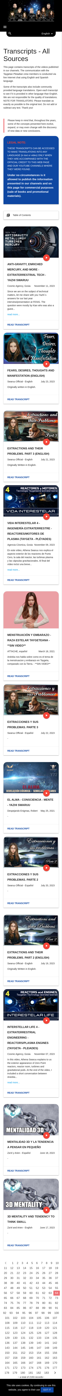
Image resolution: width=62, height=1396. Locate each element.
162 (47, 1357)
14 (24, 1268)
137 (15, 1342)
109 (15, 1323)
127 (47, 1332)
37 (56, 1278)
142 (55, 1342)
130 (15, 1337)
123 (15, 1332)
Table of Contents (18, 215)
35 (43, 1278)
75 (11, 1303)
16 (37, 1268)
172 (15, 1367)
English (48, 34)
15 (31, 1268)
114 (55, 1323)
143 (7, 1347)
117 (23, 1328)
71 (43, 1298)
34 (37, 1278)
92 (4, 1313)
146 (31, 1347)
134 (47, 1337)
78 (31, 1303)
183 (46, 1372)
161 (39, 1357)
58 (18, 1293)
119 (39, 1328)
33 (31, 1278)
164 (7, 1362)
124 (23, 1332)
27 (50, 1273)
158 (15, 1357)
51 (31, 1288)
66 (11, 1298)
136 (7, 1342)
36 (50, 1278)
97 (36, 1313)
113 (47, 1323)
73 (56, 1298)
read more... (13, 314)
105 (39, 1318)
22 (18, 1273)
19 (56, 1268)
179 (15, 1372)
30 (11, 1278)
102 (15, 1318)
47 (5, 1288)
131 (23, 1337)
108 (7, 1323)
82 (56, 1303)
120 (47, 1328)
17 (43, 1268)
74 (5, 1303)
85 (18, 1308)
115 (7, 1328)
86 (24, 1308)
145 (23, 1347)
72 (50, 1298)
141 (47, 1342)
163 (55, 1357)
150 (7, 1352)
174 (31, 1367)
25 (37, 1273)
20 (5, 1273)
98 (43, 1313)
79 (37, 1303)
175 (39, 1367)
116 (15, 1328)
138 (23, 1342)
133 (39, 1337)
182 (38, 1372)
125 (31, 1332)
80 (43, 1303)
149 (55, 1347)
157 (7, 1357)
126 (39, 1332)
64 (56, 1293)
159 (23, 1357)
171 (7, 1367)
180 (23, 1372)
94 (17, 1313)
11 (5, 1268)
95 (23, 1313)
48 (11, 1288)
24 (31, 1273)
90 (50, 1308)
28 (56, 1273)
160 (31, 1357)
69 (31, 1298)
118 (31, 1328)
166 (23, 1362)
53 (43, 1288)
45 (50, 1283)
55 (56, 1288)
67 (18, 1298)
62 (43, 1293)
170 (55, 1362)
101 (7, 1318)
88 (37, 1308)
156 (55, 1352)
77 (24, 1303)
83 (5, 1308)
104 (31, 1318)
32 (24, 1278)
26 (43, 1273)
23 (24, 1273)
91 (56, 1308)
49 (18, 1288)
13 (18, 1268)
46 (56, 1283)
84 (11, 1308)
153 (31, 1352)
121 (55, 1328)
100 (56, 1313)
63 (50, 1293)
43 (37, 1283)
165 (15, 1362)
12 (11, 1268)
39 (11, 1283)
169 (47, 1362)
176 (47, 1367)
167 (31, 1362)
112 (39, 1323)
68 (24, 1298)
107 (55, 1318)
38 (5, 1283)
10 (57, 1263)
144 (15, 1347)
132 (31, 1337)
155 (47, 1352)
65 (5, 1298)
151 (15, 1352)
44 (43, 1283)
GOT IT (47, 1390)
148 (47, 1347)
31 (18, 1278)
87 (31, 1308)
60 (31, 1293)
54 (50, 1288)
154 (39, 1352)
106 (47, 1318)
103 (23, 1318)
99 (49, 1313)
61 (37, 1293)
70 (37, 1298)
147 (39, 1347)
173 (23, 1367)
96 (30, 1313)
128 (55, 1332)
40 (18, 1283)
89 (43, 1308)
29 (5, 1278)
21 (11, 1273)
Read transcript (18, 324)
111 (31, 1323)
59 (24, 1293)
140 (39, 1342)
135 (55, 1337)
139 (31, 1342)
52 (37, 1288)
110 (23, 1323)
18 (50, 1268)
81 (50, 1303)
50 (24, 1288)
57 (11, 1293)
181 (30, 1372)
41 (24, 1283)
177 (55, 1367)
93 (11, 1313)
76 (18, 1303)
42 (31, 1283)
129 (7, 1337)
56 (5, 1293)
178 (7, 1372)
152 (23, 1352)
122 (7, 1332)
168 (39, 1362)
